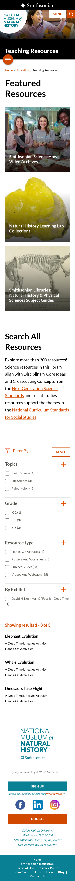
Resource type (19, 542)
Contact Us (37, 876)
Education (22, 70)
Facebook (20, 805)
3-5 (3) (16, 520)
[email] (37, 772)
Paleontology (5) (22, 488)
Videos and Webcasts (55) (29, 574)
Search (71, 14)
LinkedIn (38, 805)
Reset (61, 452)
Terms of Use (25, 868)
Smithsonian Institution (37, 863)
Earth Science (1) (22, 473)
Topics (11, 464)
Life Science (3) (21, 481)
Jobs (38, 872)
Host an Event (20, 872)
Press (49, 872)
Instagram (55, 805)
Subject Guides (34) (24, 567)
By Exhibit (15, 589)
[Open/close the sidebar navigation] (8, 59)
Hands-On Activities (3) (27, 551)
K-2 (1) (16, 512)
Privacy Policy (55, 793)
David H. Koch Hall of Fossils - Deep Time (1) (37, 601)
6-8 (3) (16, 527)
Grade (11, 503)
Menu (57, 14)
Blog (61, 872)
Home (9, 70)
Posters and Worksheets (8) (30, 559)
